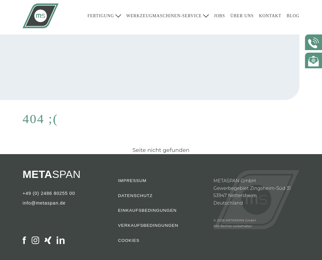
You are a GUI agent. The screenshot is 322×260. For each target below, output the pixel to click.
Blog (293, 17)
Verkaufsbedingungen (148, 225)
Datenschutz (135, 196)
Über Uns (241, 17)
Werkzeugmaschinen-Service (164, 17)
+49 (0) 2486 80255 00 (49, 193)
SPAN (51, 174)
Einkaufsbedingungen (147, 210)
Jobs (219, 17)
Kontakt (270, 17)
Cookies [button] (129, 240)
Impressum (132, 181)
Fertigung (100, 17)
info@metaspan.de (44, 203)
